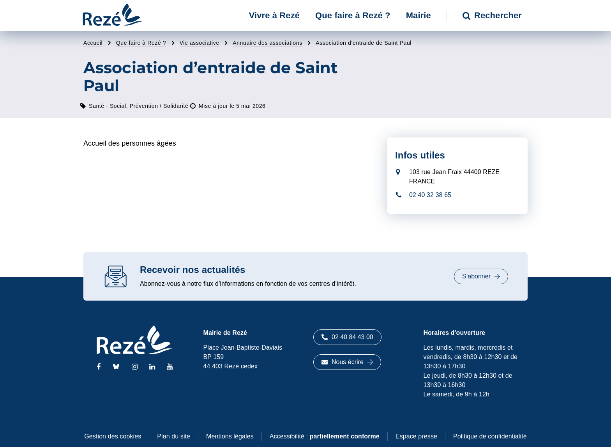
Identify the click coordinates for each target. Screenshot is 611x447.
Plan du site (173, 436)
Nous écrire (347, 362)
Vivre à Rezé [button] (274, 15)
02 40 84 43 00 (347, 337)
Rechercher (492, 15)
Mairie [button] (418, 15)
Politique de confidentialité (490, 436)
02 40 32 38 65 (430, 195)
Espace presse (416, 436)
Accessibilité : (325, 436)
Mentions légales (230, 436)
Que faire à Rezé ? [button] (352, 15)
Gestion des (112, 436)
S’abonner (481, 276)
